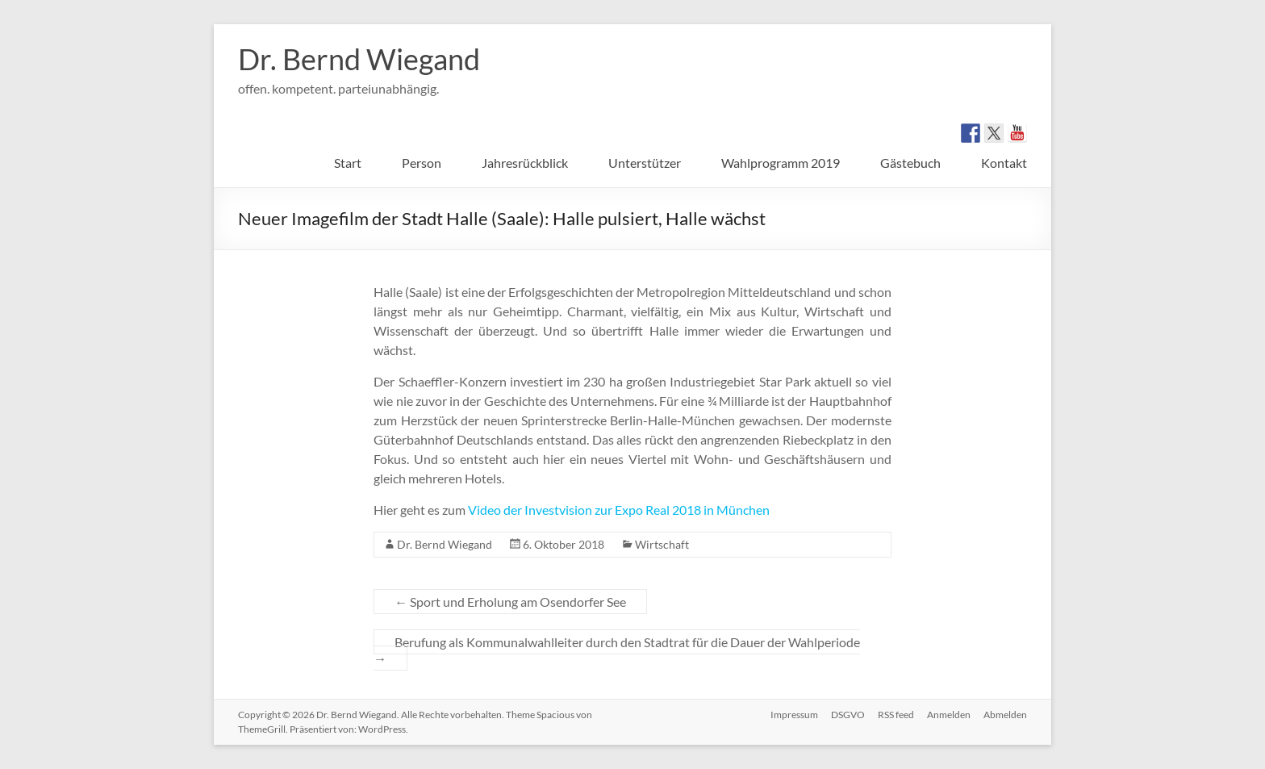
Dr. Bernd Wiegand (359, 59)
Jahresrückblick (525, 162)
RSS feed (896, 714)
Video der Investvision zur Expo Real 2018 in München (619, 509)
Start (347, 162)
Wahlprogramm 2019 (780, 162)
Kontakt (1004, 162)
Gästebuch (910, 162)
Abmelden (1005, 714)
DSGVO (848, 714)
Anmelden (949, 714)
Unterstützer (644, 162)
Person (421, 162)
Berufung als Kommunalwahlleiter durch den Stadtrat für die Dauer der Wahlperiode (617, 650)
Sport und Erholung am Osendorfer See (510, 601)
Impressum (794, 714)
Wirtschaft (662, 544)
